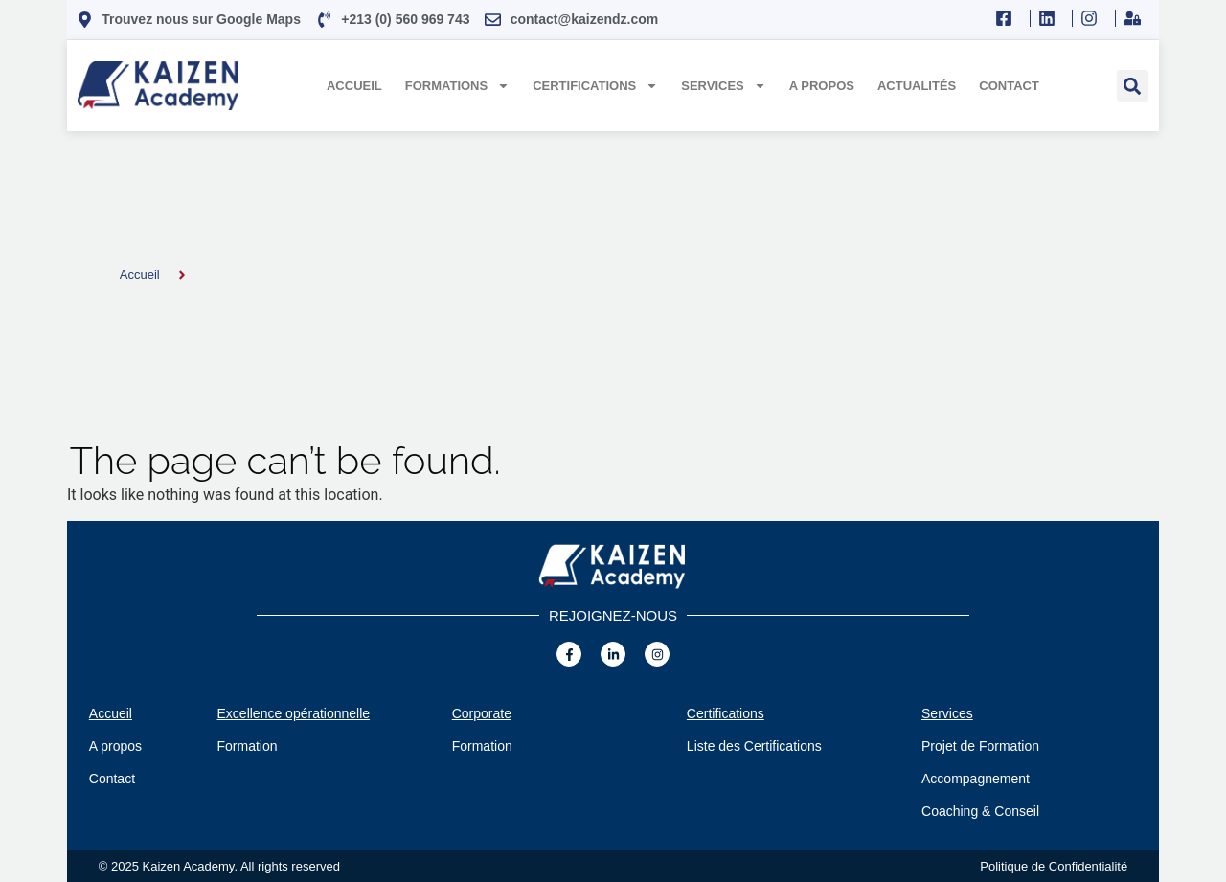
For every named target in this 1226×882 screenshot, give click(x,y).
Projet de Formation (980, 746)
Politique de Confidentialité (1053, 866)
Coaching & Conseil (980, 811)
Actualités (916, 86)
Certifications (595, 86)
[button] (1132, 86)
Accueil (354, 86)
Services (723, 86)
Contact (1009, 86)
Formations (457, 86)
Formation (247, 746)
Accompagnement (975, 778)
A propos (821, 86)
